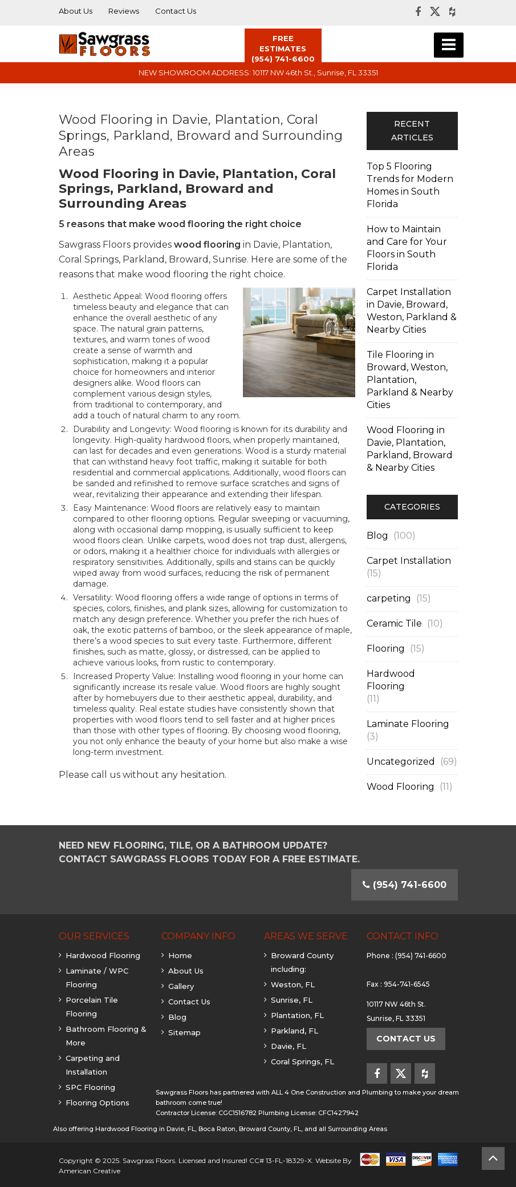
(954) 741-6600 (420, 955)
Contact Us (189, 1001)
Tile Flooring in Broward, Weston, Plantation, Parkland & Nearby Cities (410, 379)
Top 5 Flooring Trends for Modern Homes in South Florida (410, 185)
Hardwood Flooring (391, 680)
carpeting (389, 598)
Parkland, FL (294, 1030)
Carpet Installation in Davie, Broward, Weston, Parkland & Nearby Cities (412, 310)
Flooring (386, 648)
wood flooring (207, 244)
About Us (186, 970)
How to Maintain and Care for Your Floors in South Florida (407, 248)
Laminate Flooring (408, 723)
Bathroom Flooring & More (106, 1035)
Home (180, 955)
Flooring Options (97, 1102)
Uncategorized (401, 761)
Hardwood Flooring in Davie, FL (145, 1129)
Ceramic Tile (394, 623)
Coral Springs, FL (302, 1061)
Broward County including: (302, 962)
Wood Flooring (400, 786)
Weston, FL (293, 984)
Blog (377, 535)
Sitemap (184, 1032)
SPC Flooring (90, 1087)
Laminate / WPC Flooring (97, 977)
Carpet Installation (409, 560)
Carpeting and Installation (93, 1064)
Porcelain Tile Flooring (92, 1006)
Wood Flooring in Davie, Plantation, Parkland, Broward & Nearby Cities (410, 449)
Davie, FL (288, 1046)
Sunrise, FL (291, 999)
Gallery (181, 986)
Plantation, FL (297, 1015)
